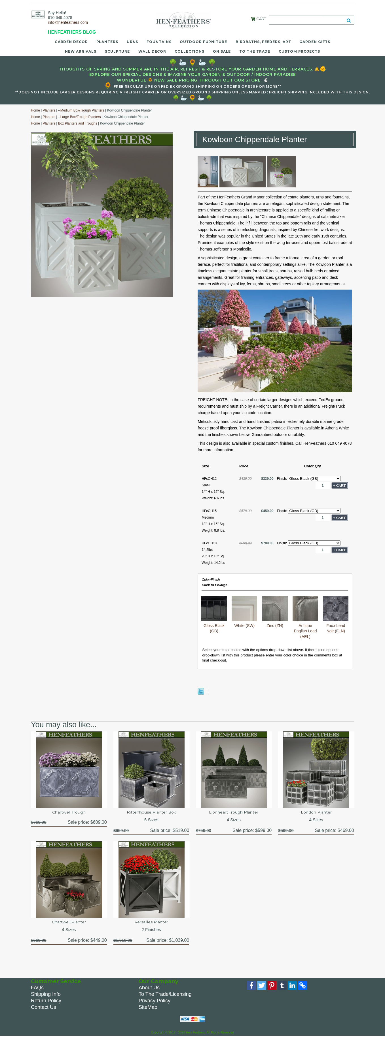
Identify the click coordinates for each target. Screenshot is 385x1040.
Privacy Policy (154, 1004)
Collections (189, 51)
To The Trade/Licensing (165, 997)
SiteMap (148, 1010)
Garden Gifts (314, 42)
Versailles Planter (151, 924)
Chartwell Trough (68, 812)
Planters (107, 42)
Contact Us (43, 1010)
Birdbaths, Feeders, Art (263, 42)
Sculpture (117, 51)
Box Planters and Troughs (77, 123)
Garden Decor (71, 42)
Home (35, 110)
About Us (149, 991)
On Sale (222, 51)
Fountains (159, 42)
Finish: (282, 479)
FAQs (37, 991)
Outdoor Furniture (203, 42)
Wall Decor (152, 51)
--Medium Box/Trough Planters (81, 110)
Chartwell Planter (68, 924)
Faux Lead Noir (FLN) (335, 625)
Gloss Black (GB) (214, 625)
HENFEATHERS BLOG (72, 32)
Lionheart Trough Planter (233, 812)
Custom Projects (299, 51)
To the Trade (254, 51)
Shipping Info (46, 997)
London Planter (316, 812)
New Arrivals (80, 51)
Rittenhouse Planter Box (151, 812)
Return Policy (46, 1004)
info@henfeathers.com (68, 22)
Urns (132, 42)
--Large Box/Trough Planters (79, 117)
